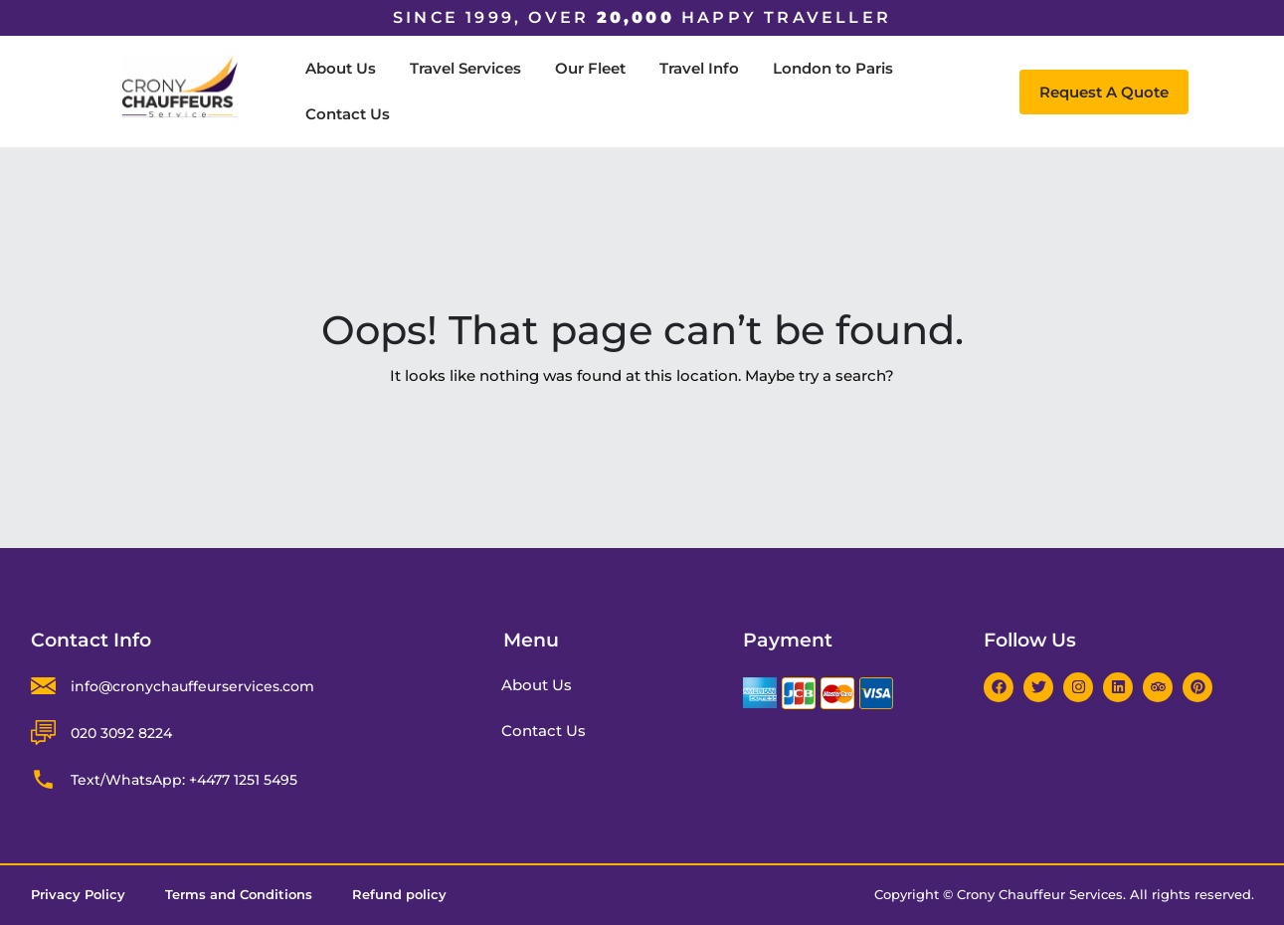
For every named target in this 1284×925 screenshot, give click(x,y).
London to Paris (833, 68)
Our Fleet (590, 68)
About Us (340, 68)
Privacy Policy (78, 895)
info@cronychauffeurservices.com (192, 686)
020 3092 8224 (121, 733)
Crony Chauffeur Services (1040, 894)
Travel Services (465, 68)
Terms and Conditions (238, 895)
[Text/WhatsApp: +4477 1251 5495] (43, 779)
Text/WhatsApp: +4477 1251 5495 (184, 780)
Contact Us (347, 113)
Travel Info (699, 68)
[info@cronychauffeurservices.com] (43, 685)
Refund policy (399, 895)
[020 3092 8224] (43, 732)
